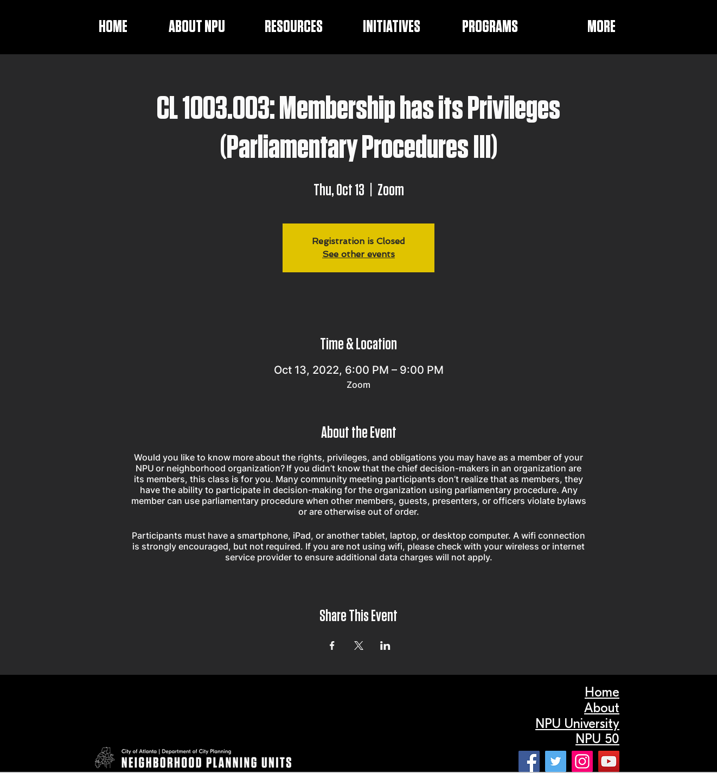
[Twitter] (555, 761)
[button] (377, 27)
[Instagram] (582, 761)
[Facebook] (529, 761)
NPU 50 (597, 738)
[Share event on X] (359, 645)
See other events (358, 254)
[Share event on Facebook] (332, 645)
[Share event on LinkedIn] (385, 645)
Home (602, 692)
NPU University (577, 723)
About (601, 707)
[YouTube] (608, 761)
